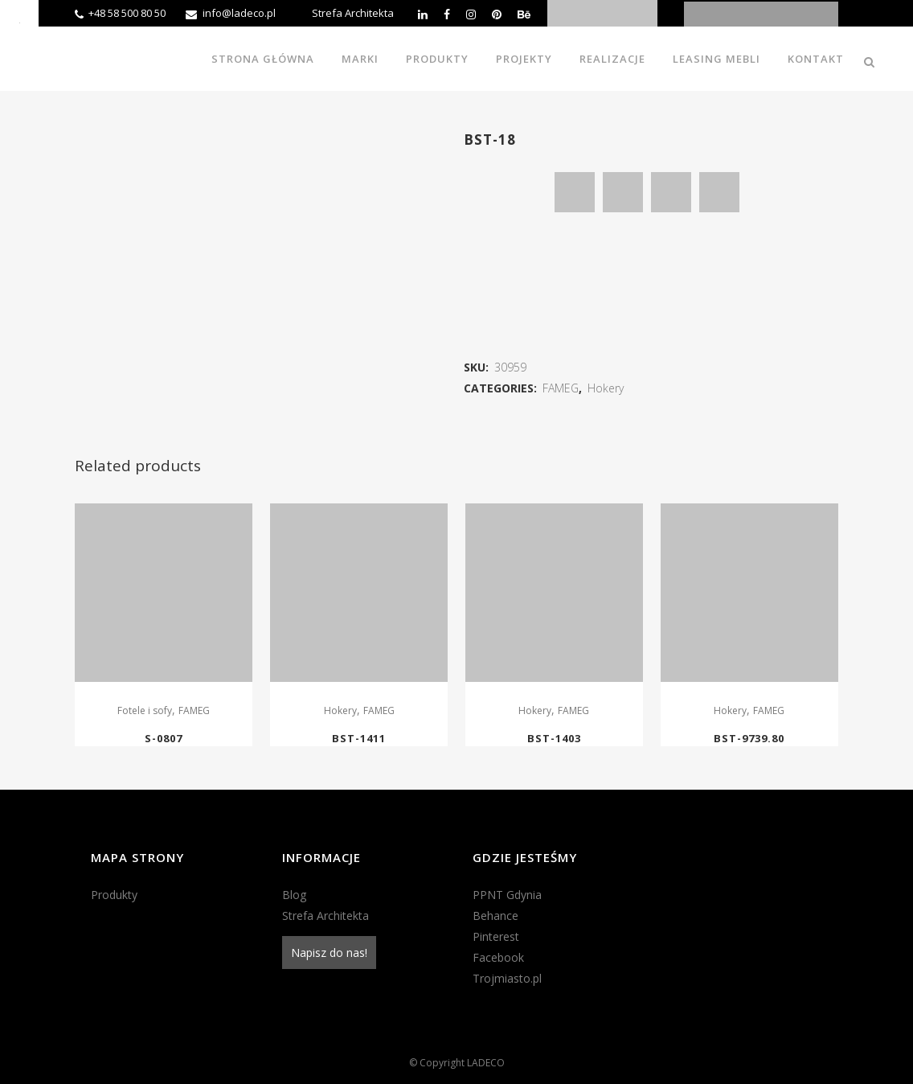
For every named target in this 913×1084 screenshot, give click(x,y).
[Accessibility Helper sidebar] (19, 19)
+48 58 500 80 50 (127, 13)
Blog (294, 894)
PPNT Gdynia (507, 894)
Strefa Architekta (353, 13)
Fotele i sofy (144, 710)
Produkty (114, 894)
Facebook (498, 957)
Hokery (606, 388)
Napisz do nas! (329, 952)
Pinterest (496, 936)
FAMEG (560, 388)
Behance (495, 915)
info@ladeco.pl (239, 13)
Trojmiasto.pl (507, 978)
